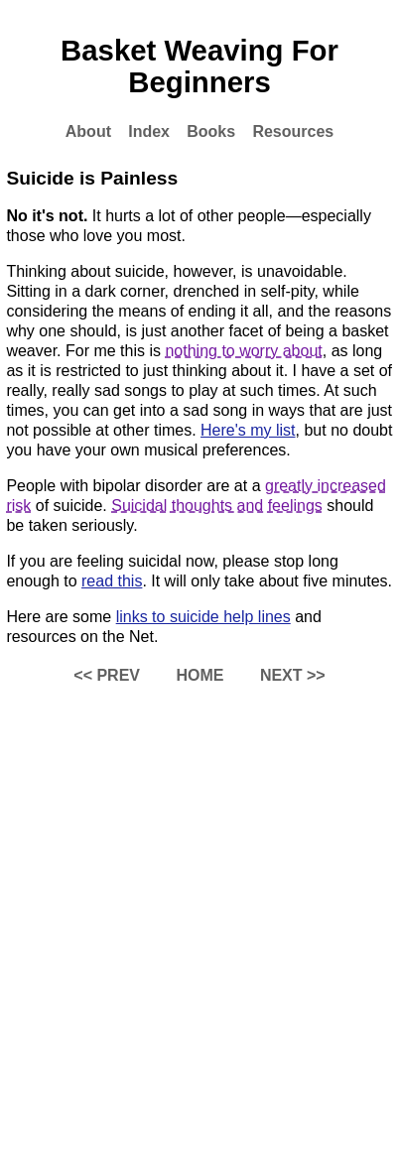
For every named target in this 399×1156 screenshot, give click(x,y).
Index (149, 131)
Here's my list (248, 430)
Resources (292, 131)
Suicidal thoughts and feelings (217, 505)
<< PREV (106, 675)
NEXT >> (293, 675)
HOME (199, 675)
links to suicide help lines (203, 616)
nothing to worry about (243, 350)
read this (111, 581)
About (88, 131)
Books (211, 131)
